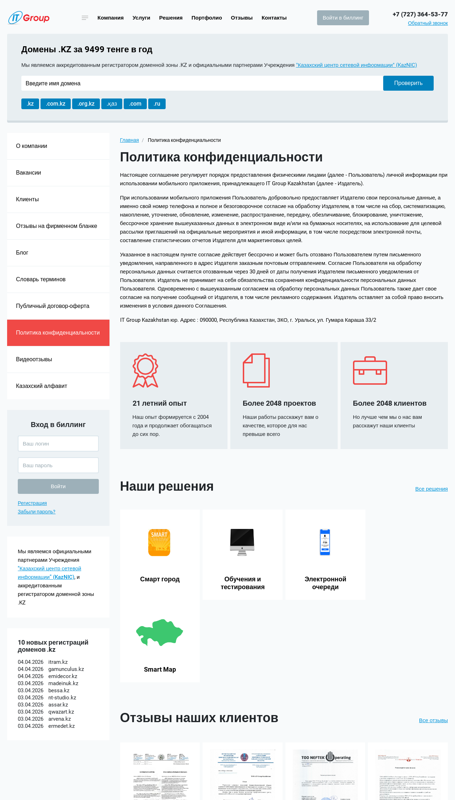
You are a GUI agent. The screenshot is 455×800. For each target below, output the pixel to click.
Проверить (408, 83)
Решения (171, 18)
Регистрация (32, 503)
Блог (22, 252)
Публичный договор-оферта (52, 306)
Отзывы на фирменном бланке (56, 226)
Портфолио (207, 18)
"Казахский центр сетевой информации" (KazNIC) (356, 65)
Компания (110, 18)
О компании (31, 146)
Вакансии (28, 172)
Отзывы (242, 18)
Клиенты (27, 199)
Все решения (431, 489)
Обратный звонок (428, 23)
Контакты (274, 18)
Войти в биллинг (343, 18)
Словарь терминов (41, 279)
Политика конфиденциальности (58, 332)
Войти (58, 486)
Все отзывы (433, 638)
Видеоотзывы (34, 359)
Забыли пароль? (36, 511)
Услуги (141, 18)
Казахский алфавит (41, 386)
